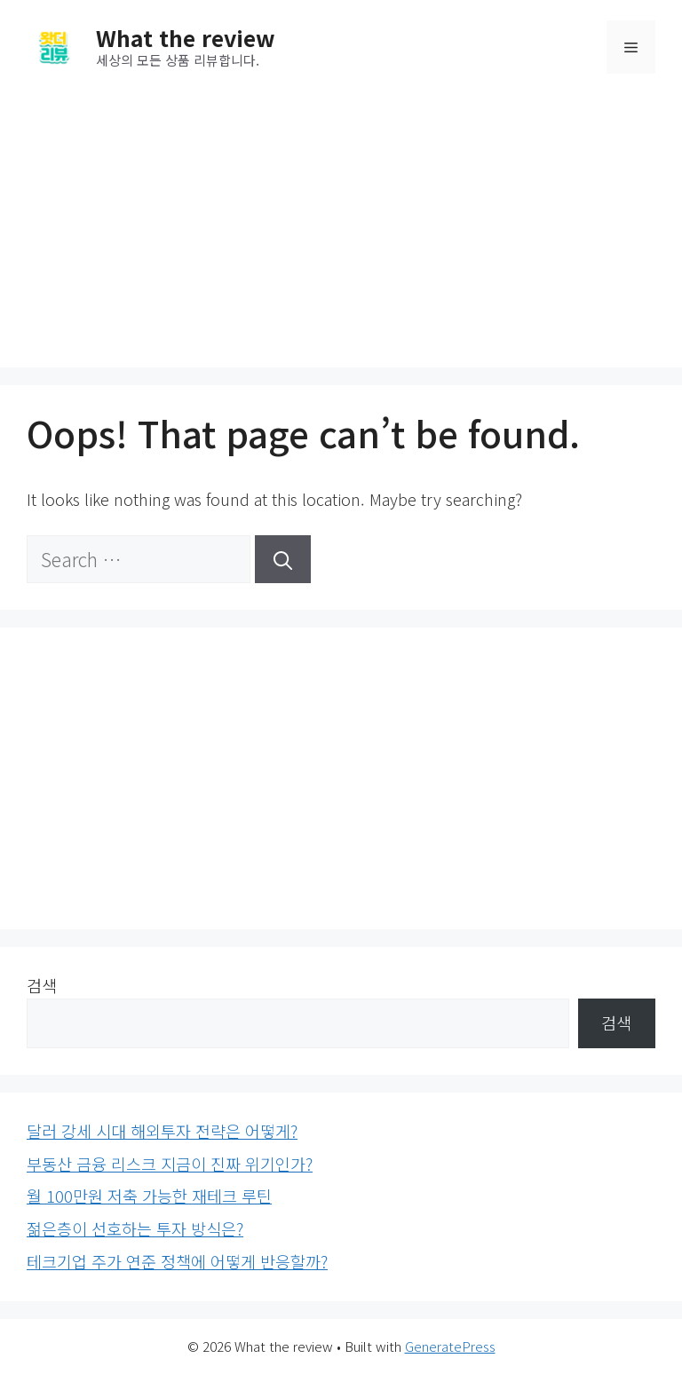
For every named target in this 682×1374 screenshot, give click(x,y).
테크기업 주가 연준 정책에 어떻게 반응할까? (177, 1261)
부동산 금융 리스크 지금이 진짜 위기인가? (170, 1163)
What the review (185, 37)
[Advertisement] (341, 225)
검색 (42, 985)
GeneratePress (450, 1346)
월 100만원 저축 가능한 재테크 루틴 (149, 1195)
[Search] (283, 559)
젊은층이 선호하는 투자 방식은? (135, 1228)
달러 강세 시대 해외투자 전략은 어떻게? (162, 1130)
